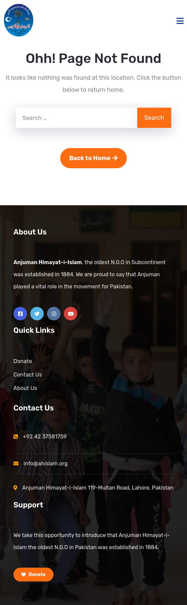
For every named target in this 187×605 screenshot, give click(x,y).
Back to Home (93, 158)
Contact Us (27, 374)
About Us (25, 388)
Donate (22, 361)
